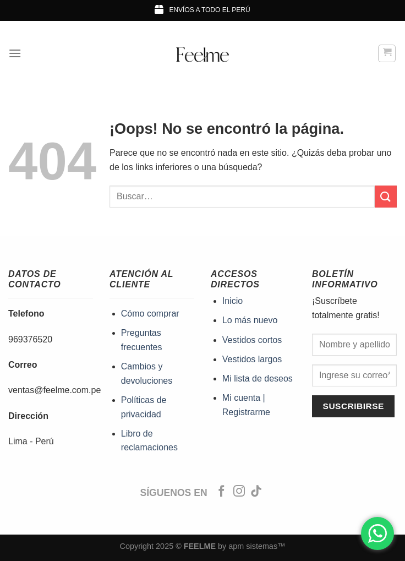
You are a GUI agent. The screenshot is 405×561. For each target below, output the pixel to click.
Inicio (232, 301)
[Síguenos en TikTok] (256, 492)
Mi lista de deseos (257, 378)
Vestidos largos (252, 359)
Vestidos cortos (252, 340)
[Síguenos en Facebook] (221, 492)
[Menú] (14, 53)
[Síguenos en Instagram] (239, 492)
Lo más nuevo (250, 320)
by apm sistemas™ (250, 546)
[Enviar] (386, 196)
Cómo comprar (150, 313)
